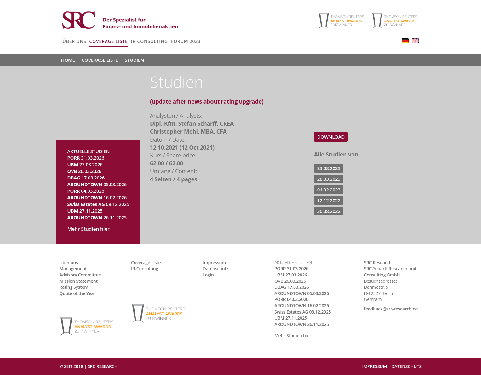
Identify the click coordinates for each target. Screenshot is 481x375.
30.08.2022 (329, 211)
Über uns (74, 41)
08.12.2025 (98, 204)
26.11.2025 (97, 217)
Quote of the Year (78, 293)
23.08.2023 (329, 168)
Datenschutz (215, 268)
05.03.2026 (97, 184)
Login (208, 275)
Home (68, 60)
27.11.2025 (85, 210)
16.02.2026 (97, 197)
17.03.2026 (86, 177)
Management (73, 268)
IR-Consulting (149, 41)
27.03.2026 (85, 164)
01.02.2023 (329, 189)
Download (331, 137)
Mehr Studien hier (88, 228)
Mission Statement (79, 281)
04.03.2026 (85, 191)
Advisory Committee (80, 275)
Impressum (214, 262)
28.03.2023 (329, 179)
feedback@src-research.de (391, 309)
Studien (134, 60)
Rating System (74, 287)
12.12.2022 (329, 200)
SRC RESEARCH (102, 366)
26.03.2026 (84, 171)
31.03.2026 (85, 158)
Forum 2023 (186, 41)
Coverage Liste (108, 41)
